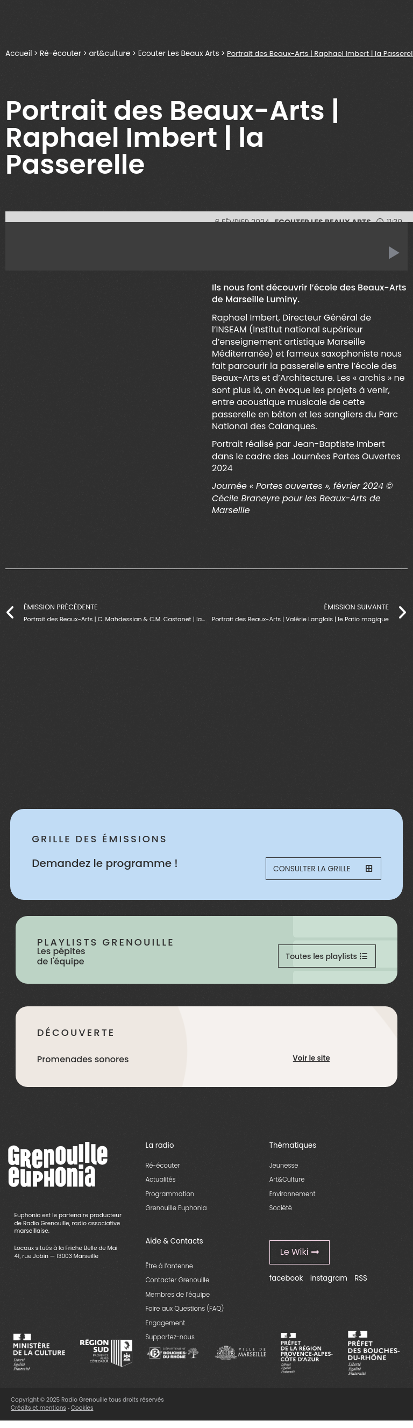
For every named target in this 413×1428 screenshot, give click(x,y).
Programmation (169, 1199)
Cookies (82, 1413)
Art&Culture (287, 1185)
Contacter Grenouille (177, 1286)
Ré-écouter (61, 53)
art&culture (111, 53)
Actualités (160, 1185)
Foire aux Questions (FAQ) (184, 1314)
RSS (360, 1283)
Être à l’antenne (169, 1272)
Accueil (18, 53)
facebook (286, 1283)
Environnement (292, 1199)
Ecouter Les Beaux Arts (181, 53)
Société (280, 1214)
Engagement (165, 1329)
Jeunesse (283, 1171)
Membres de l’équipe (177, 1300)
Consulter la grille (325, 870)
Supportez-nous (169, 1343)
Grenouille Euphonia (175, 1214)
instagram (328, 1283)
